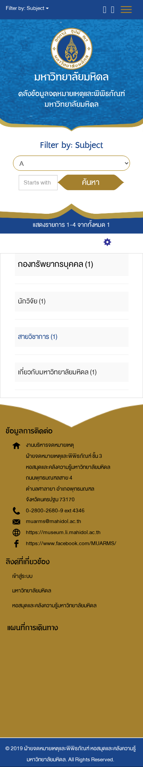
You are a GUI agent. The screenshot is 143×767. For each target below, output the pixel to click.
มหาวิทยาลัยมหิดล (31, 590)
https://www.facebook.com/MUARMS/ (71, 543)
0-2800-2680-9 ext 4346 (55, 510)
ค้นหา (91, 182)
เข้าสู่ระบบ (22, 576)
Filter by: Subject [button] (27, 8)
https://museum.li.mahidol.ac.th (63, 532)
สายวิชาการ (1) (37, 337)
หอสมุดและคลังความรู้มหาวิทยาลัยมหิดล (54, 605)
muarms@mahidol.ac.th (53, 521)
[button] (104, 9)
